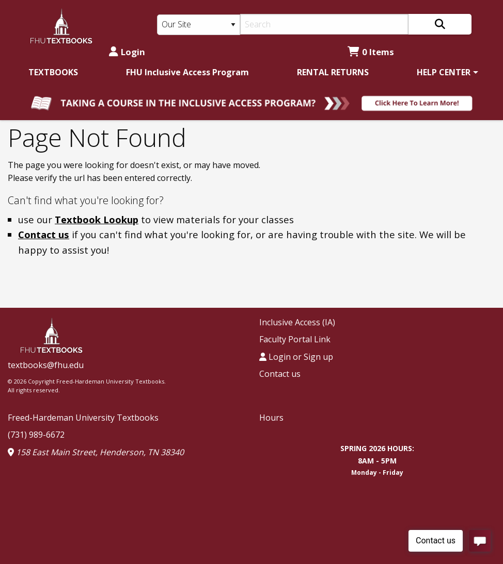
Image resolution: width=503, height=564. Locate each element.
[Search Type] (198, 24)
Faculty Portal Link (295, 339)
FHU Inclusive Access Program (187, 72)
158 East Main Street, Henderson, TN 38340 (96, 452)
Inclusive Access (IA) (297, 322)
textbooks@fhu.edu (46, 365)
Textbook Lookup (96, 219)
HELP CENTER (443, 72)
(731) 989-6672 (36, 434)
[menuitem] (53, 72)
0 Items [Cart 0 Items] (371, 52)
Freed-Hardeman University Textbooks (83, 417)
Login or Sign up (296, 356)
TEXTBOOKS (53, 72)
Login (127, 52)
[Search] (324, 24)
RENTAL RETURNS (333, 72)
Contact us (43, 234)
